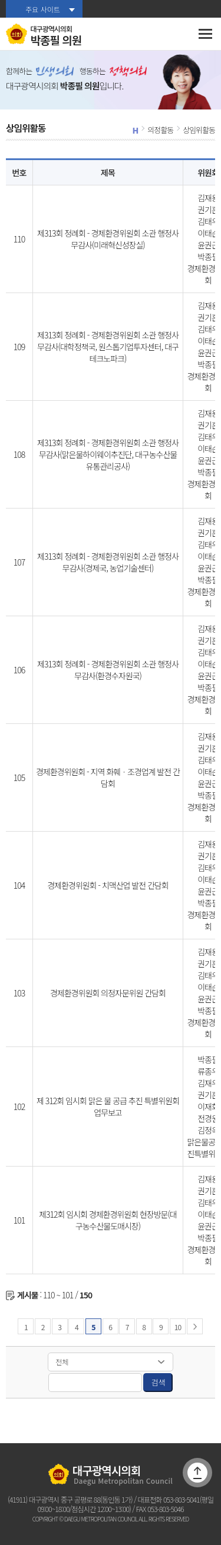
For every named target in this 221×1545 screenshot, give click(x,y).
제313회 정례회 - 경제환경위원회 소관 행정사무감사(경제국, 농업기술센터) (108, 562)
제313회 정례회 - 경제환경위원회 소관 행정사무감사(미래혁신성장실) (108, 239)
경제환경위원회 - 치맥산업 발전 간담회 (107, 885)
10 (177, 1327)
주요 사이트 (42, 9)
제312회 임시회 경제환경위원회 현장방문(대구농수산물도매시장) (108, 1220)
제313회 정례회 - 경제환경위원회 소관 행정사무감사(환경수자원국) (108, 670)
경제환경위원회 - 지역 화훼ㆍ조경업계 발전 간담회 (108, 777)
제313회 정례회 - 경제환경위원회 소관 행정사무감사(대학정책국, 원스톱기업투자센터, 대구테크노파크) (108, 346)
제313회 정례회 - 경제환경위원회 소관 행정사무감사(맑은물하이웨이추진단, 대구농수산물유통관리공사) (108, 454)
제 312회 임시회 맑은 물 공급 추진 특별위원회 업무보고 (108, 1106)
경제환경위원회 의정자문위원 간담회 (108, 993)
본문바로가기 (0, 0)
